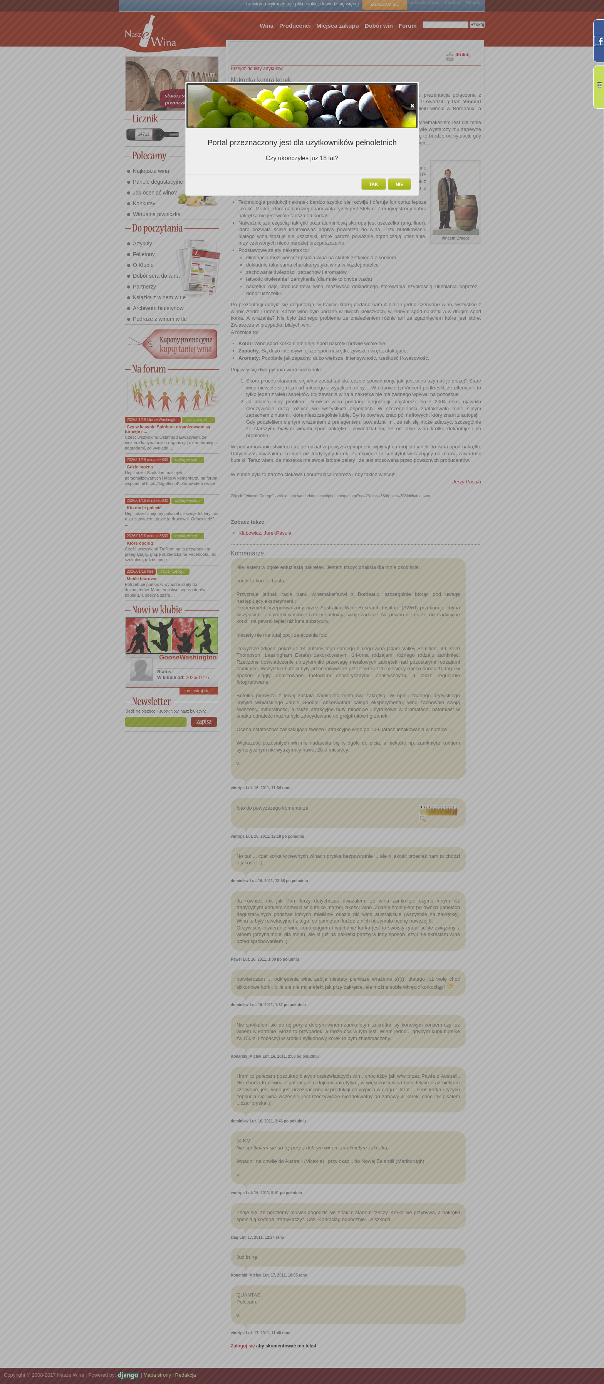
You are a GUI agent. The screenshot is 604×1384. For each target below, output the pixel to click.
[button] (412, 105)
